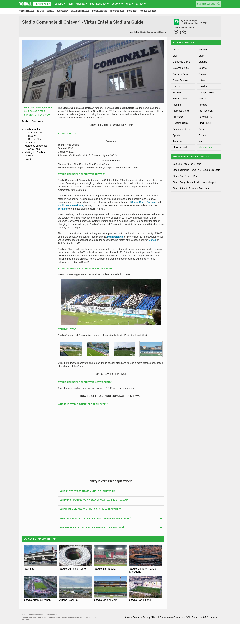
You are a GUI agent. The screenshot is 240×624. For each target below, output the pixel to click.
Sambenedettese (181, 129)
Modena (177, 92)
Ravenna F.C (205, 117)
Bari (175, 55)
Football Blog (117, 10)
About (127, 617)
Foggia (202, 74)
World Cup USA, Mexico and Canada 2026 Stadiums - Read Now (38, 111)
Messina (203, 86)
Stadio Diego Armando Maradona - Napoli (194, 182)
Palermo (177, 104)
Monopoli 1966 (206, 92)
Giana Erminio (180, 80)
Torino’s (62, 208)
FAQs (28, 159)
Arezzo (176, 49)
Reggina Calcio (181, 123)
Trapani (202, 135)
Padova (202, 98)
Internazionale (115, 236)
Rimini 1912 (205, 123)
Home (129, 32)
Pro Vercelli (179, 117)
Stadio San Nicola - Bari (185, 176)
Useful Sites (158, 617)
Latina (202, 80)
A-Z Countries (210, 617)
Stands (32, 142)
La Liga (40, 10)
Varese (202, 141)
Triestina (177, 141)
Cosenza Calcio (181, 74)
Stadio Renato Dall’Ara (70, 205)
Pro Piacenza (205, 110)
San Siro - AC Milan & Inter (187, 164)
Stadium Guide (32, 129)
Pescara (203, 104)
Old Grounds (193, 617)
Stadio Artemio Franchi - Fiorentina (191, 188)
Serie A (50, 10)
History (32, 136)
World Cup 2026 (148, 10)
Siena (202, 129)
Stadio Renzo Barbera (143, 202)
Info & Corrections (176, 617)
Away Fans (34, 149)
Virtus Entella (205, 147)
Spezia (176, 135)
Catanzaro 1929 (181, 68)
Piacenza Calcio (181, 110)
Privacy (146, 617)
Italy (136, 32)
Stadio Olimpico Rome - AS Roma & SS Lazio (196, 170)
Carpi (201, 55)
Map (30, 155)
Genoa (152, 240)
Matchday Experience (36, 145)
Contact (137, 617)
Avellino (203, 49)
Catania (203, 61)
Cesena (203, 68)
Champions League (80, 10)
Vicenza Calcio (180, 147)
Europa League (99, 10)
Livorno (176, 86)
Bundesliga (62, 10)
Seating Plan (35, 139)
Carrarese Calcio (181, 61)
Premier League (26, 10)
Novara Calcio (180, 98)
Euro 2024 (132, 10)
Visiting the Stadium (35, 152)
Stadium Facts (35, 132)
